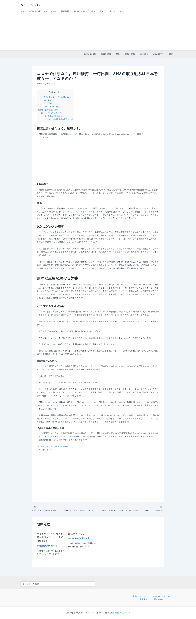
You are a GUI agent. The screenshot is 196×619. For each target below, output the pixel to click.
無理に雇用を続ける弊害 (49, 109)
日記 (172, 54)
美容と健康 (111, 54)
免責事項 (145, 599)
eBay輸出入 (160, 54)
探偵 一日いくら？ (78, 534)
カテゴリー (24, 579)
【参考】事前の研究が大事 (61, 119)
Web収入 (146, 54)
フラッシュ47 (30, 5)
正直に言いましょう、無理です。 (56, 97)
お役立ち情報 (96, 54)
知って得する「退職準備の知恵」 (56, 446)
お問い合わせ (157, 599)
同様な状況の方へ (53, 116)
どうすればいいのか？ (52, 112)
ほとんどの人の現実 (51, 106)
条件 (48, 103)
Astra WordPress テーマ (119, 612)
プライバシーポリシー (160, 595)
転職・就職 (133, 54)
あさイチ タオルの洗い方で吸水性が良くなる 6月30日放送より (51, 537)
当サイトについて (140, 595)
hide (61, 92)
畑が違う (46, 100)
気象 (122, 54)
